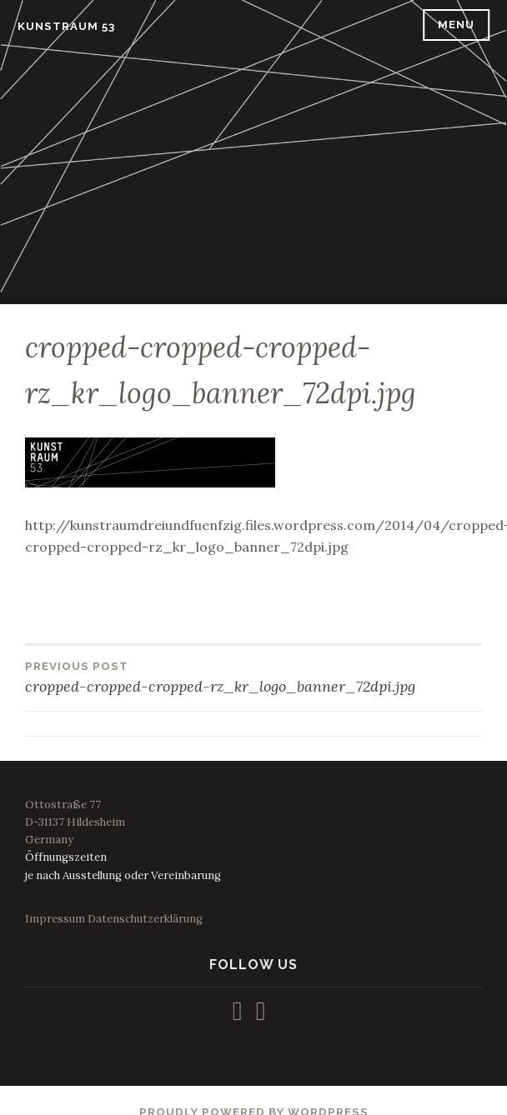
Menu (456, 24)
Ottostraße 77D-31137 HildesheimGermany (75, 822)
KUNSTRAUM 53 (66, 26)
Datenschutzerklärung (145, 919)
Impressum (55, 919)
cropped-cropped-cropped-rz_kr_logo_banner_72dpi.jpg (253, 677)
